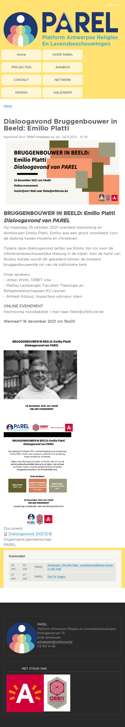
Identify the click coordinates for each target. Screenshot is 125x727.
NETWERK (63, 79)
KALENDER (63, 92)
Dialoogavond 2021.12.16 (30, 534)
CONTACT (21, 79)
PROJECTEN (21, 67)
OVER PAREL (62, 54)
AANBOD (62, 67)
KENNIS (21, 92)
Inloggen (113, 4)
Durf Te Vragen (56, 576)
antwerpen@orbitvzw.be (54, 641)
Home (21, 54)
